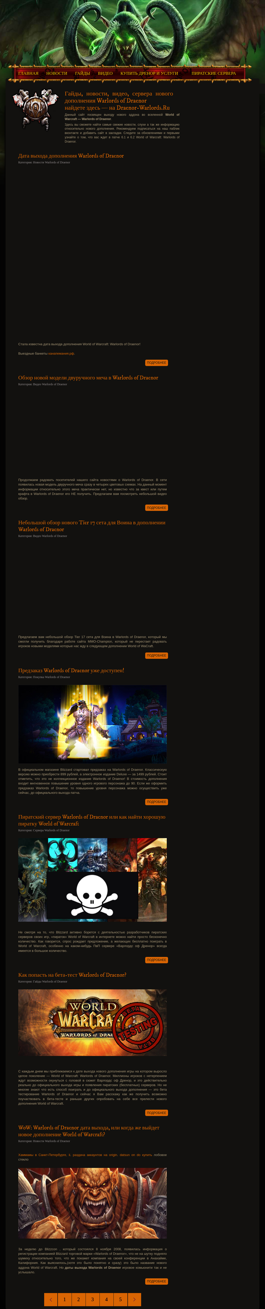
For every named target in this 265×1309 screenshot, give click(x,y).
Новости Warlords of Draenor (51, 162)
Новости (56, 73)
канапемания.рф (61, 353)
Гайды (82, 73)
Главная (28, 73)
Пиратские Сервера (214, 73)
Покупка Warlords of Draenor (51, 677)
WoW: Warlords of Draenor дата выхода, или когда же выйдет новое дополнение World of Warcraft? (88, 1131)
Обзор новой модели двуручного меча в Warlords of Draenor (88, 377)
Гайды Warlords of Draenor (50, 981)
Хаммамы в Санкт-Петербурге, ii (44, 1155)
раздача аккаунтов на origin (95, 1155)
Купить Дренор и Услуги (149, 73)
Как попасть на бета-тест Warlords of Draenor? (72, 975)
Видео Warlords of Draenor (50, 384)
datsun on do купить (136, 1155)
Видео (105, 73)
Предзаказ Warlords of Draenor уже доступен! (71, 670)
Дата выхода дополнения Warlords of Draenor (71, 155)
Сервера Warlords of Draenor (51, 830)
